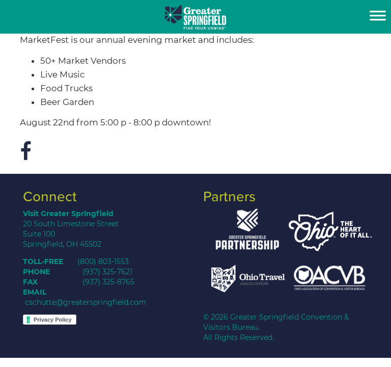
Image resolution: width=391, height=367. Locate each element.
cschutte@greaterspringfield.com (85, 302)
